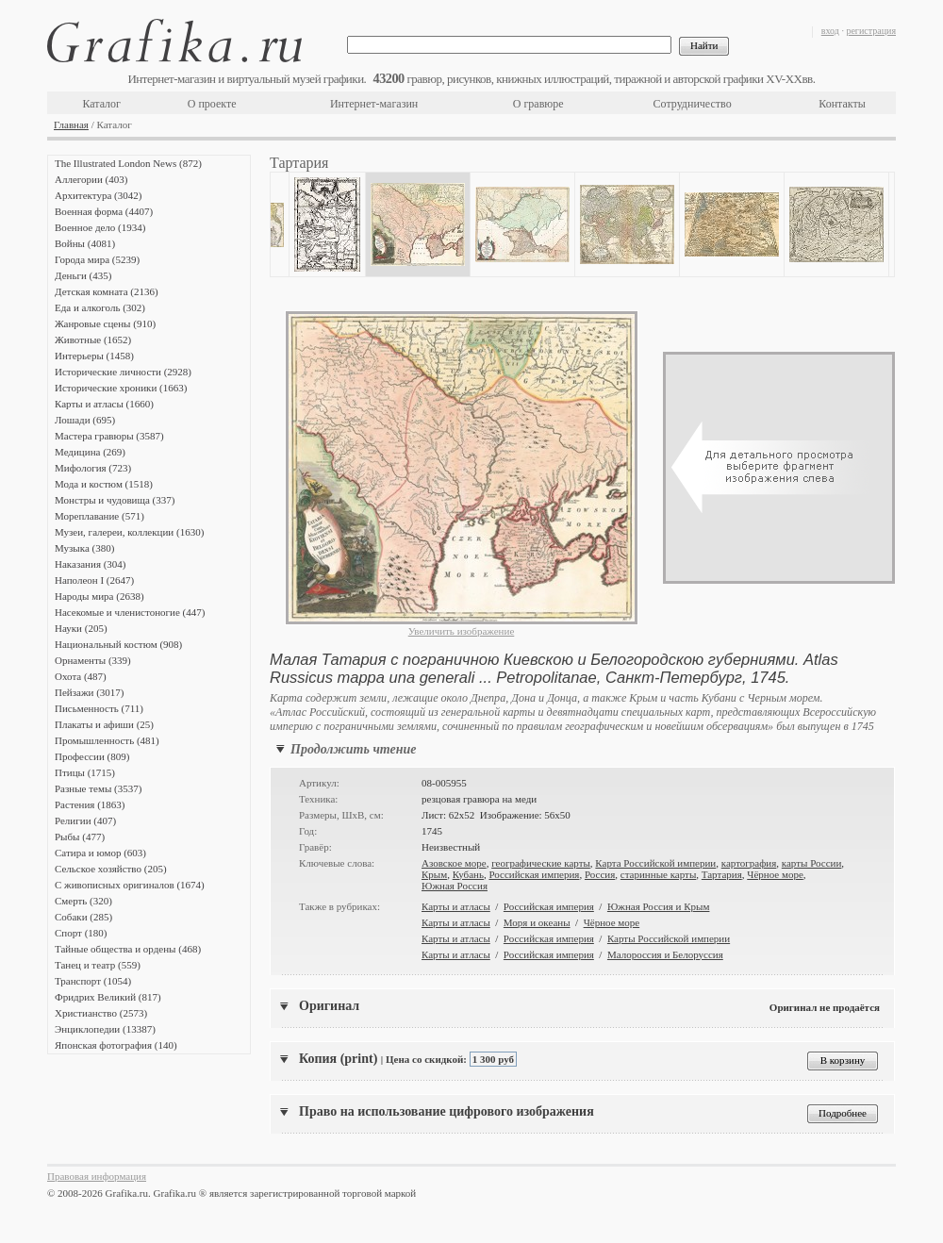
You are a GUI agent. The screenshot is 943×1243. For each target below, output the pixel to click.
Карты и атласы (456, 906)
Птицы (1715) (85, 772)
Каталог (101, 103)
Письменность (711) (99, 708)
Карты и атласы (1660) (104, 403)
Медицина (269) (90, 451)
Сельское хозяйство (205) (111, 868)
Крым (434, 874)
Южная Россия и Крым (658, 906)
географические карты (540, 863)
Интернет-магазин (374, 103)
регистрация (871, 30)
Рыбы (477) (80, 836)
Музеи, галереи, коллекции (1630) (129, 532)
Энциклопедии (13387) (105, 1029)
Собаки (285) (83, 916)
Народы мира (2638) (99, 596)
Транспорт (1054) (93, 980)
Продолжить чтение (353, 749)
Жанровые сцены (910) (105, 323)
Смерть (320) (83, 900)
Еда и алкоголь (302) (100, 307)
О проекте (212, 103)
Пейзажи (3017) (89, 692)
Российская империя (533, 874)
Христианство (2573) (101, 1013)
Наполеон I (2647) (94, 580)
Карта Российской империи (655, 863)
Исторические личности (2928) (123, 371)
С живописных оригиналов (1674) (130, 884)
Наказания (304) (90, 564)
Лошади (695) (85, 419)
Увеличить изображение (461, 631)
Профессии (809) (92, 756)
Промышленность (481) (107, 740)
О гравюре (538, 103)
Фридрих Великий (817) (108, 997)
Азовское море (454, 863)
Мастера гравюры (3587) (109, 435)
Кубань (468, 874)
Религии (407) (85, 820)
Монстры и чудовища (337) (114, 499)
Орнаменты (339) (93, 660)
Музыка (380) (84, 548)
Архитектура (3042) (98, 195)
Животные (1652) (93, 339)
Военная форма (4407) (104, 211)
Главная (71, 124)
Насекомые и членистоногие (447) (130, 612)
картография (749, 863)
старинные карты (658, 874)
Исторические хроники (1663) (121, 387)
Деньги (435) (83, 275)
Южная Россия (455, 885)
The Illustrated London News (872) (128, 163)
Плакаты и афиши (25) (104, 724)
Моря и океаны (537, 922)
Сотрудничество (692, 103)
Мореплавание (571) (99, 516)
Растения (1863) (89, 804)
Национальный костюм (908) (118, 644)
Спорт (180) (81, 932)
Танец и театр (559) (98, 964)
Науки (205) (81, 628)
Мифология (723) (93, 467)
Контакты (842, 103)
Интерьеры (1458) (94, 355)
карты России (812, 863)
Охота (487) (81, 676)
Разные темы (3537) (98, 788)
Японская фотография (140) (116, 1045)
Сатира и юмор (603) (100, 852)
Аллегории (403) (91, 179)
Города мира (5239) (97, 259)
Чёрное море (775, 874)
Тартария (722, 874)
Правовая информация (96, 1176)
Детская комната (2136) (106, 291)
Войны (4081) (85, 243)
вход (830, 30)
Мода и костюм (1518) (104, 483)
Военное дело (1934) (100, 227)
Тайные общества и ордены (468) (128, 948)
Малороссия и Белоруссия (665, 954)
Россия (600, 874)
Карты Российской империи (668, 938)
